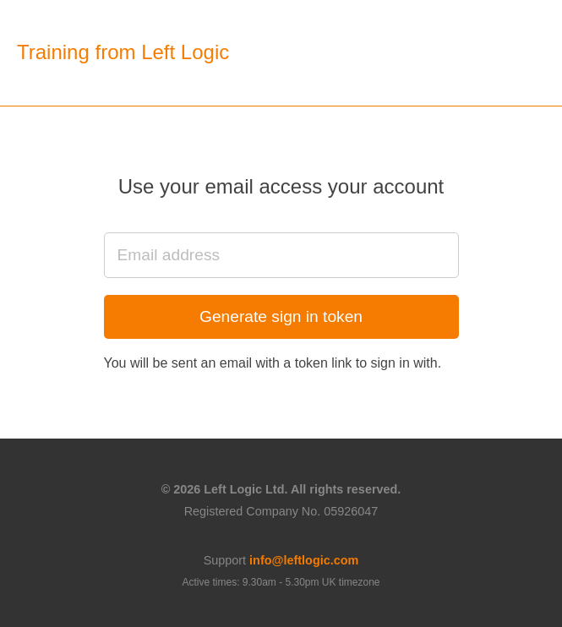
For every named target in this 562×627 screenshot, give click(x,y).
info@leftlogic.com (303, 560)
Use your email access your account (281, 186)
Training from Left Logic (123, 52)
